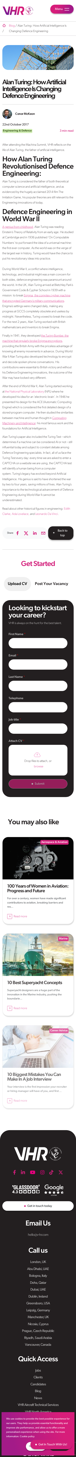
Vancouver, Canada (38, 1345)
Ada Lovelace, (20, 514)
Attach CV (16, 741)
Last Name (16, 677)
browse (38, 766)
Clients (38, 1377)
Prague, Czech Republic (38, 1331)
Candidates (38, 1384)
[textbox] (38, 643)
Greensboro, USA (38, 1303)
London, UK (38, 1262)
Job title (14, 719)
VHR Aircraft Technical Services (38, 1405)
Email (13, 655)
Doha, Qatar (38, 1283)
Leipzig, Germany (38, 1310)
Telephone (16, 698)
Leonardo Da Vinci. (47, 514)
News (38, 1398)
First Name (16, 634)
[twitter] (26, 533)
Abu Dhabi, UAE (38, 1269)
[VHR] (18, 11)
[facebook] (17, 533)
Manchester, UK (38, 1317)
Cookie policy (27, 1436)
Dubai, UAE (38, 1290)
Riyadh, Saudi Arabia (38, 1338)
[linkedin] (34, 533)
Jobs (38, 1371)
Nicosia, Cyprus (38, 1324)
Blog (38, 1391)
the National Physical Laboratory (24, 391)
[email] (43, 533)
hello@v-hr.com (38, 1235)
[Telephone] (38, 707)
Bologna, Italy (38, 1276)
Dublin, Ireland (38, 1297)
